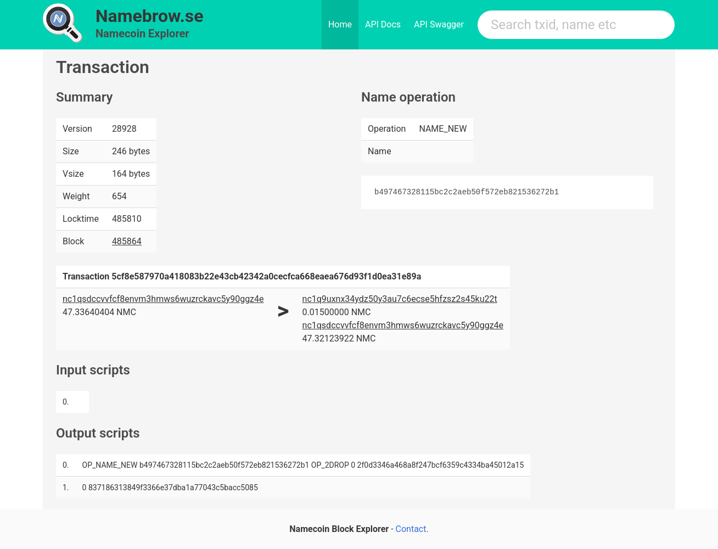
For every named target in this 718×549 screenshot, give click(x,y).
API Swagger (439, 24)
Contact (411, 529)
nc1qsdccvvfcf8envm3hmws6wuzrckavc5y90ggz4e (163, 299)
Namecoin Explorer (142, 33)
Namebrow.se (150, 15)
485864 (127, 241)
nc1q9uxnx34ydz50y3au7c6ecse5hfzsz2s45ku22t (399, 299)
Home (340, 24)
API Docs (383, 24)
